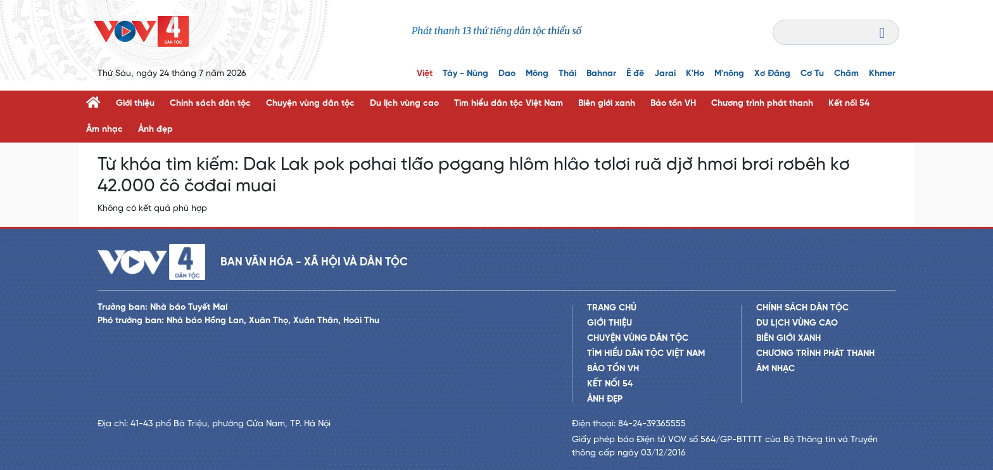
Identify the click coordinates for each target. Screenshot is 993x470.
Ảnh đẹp (155, 129)
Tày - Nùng (465, 74)
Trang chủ (611, 308)
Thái (567, 74)
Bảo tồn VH (673, 103)
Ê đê (635, 74)
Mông (537, 74)
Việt (425, 74)
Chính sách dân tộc (210, 103)
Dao (506, 74)
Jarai (665, 74)
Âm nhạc (104, 129)
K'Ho (695, 74)
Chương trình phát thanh (762, 103)
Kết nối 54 (849, 103)
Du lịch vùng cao (404, 103)
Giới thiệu (135, 103)
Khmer (882, 74)
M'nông (729, 74)
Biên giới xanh (606, 103)
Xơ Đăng (772, 74)
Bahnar (601, 74)
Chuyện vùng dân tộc (310, 103)
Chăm (846, 74)
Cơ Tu (812, 74)
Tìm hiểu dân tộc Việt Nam (508, 103)
